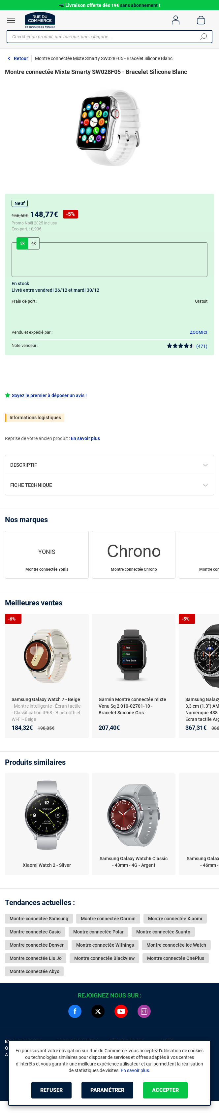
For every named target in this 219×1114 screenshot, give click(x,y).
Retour (21, 58)
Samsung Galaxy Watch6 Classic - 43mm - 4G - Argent (134, 862)
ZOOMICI (198, 332)
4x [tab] (33, 243)
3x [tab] (22, 243)
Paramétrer (107, 1090)
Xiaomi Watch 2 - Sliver (47, 865)
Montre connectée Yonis (46, 569)
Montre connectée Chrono (134, 569)
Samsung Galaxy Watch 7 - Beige (46, 699)
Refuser (51, 1090)
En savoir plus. (135, 1070)
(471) (187, 346)
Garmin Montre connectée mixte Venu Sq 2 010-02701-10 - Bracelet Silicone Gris (132, 706)
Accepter (165, 1090)
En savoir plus (85, 438)
